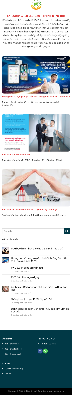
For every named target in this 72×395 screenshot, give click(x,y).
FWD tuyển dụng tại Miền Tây (27, 267)
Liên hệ (8, 373)
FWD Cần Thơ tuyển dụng (25, 277)
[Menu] (4, 5)
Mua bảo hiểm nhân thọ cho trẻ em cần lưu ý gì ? (37, 248)
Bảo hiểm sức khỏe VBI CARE (16, 154)
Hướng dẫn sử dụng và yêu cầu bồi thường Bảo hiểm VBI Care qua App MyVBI (39, 259)
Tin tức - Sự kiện (48, 343)
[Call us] (45, 351)
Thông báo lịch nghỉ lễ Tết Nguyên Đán (32, 299)
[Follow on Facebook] (40, 351)
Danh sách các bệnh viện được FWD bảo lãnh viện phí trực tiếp (40, 310)
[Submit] (67, 231)
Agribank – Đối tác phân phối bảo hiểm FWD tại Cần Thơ (39, 288)
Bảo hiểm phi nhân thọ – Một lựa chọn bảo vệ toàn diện (29, 209)
